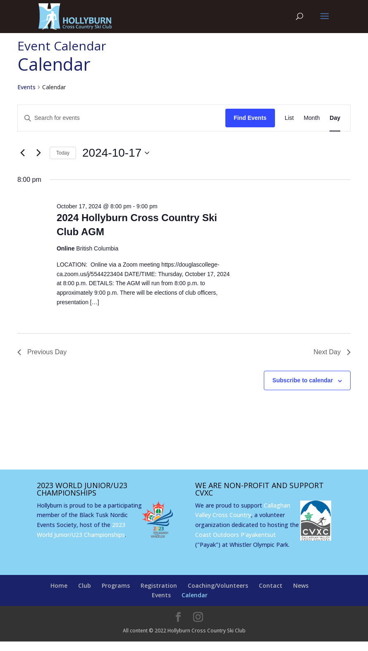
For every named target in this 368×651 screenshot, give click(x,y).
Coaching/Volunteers (218, 585)
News (300, 585)
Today (62, 153)
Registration (159, 585)
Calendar (195, 595)
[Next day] (38, 153)
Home (58, 585)
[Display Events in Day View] (335, 118)
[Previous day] (22, 153)
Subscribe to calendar (302, 380)
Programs (116, 585)
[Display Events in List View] (289, 118)
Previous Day (42, 351)
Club (84, 585)
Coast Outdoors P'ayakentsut (235, 535)
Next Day (332, 351)
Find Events (250, 117)
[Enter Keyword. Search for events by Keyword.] (121, 118)
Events (26, 87)
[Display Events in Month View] (311, 118)
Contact (270, 585)
